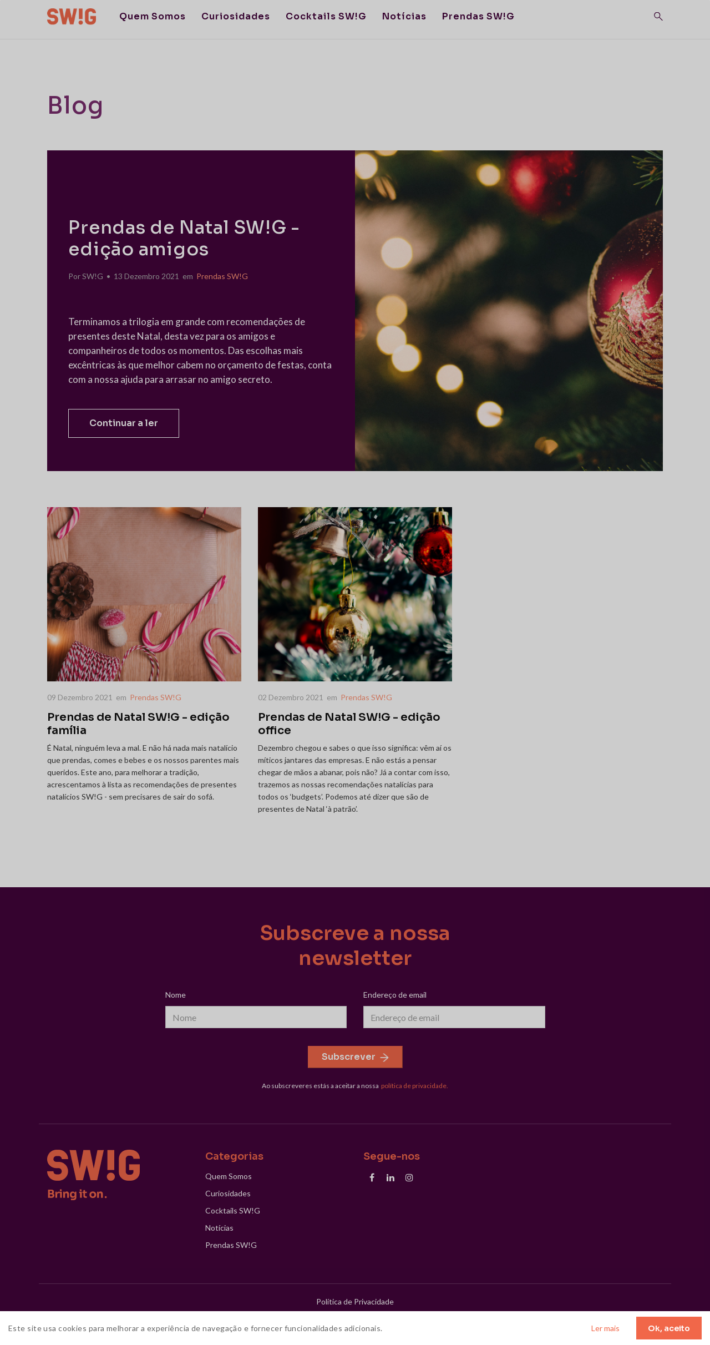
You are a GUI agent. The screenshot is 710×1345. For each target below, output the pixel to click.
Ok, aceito (669, 1328)
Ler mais (605, 1328)
